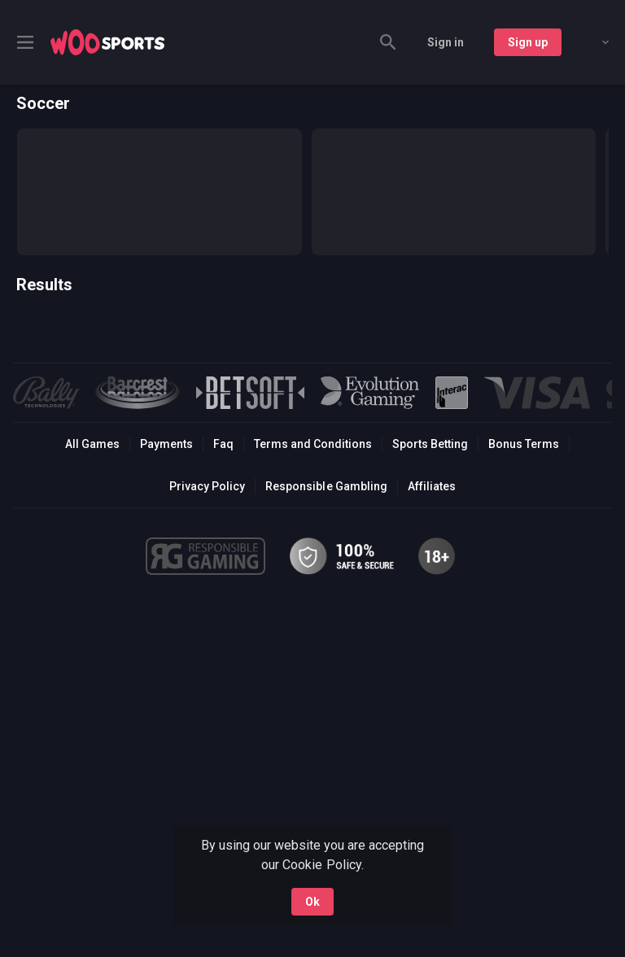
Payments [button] (166, 443)
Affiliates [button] (432, 486)
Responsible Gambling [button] (326, 486)
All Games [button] (92, 443)
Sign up (528, 42)
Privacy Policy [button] (207, 486)
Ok (312, 901)
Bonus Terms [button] (523, 443)
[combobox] (593, 42)
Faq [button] (223, 443)
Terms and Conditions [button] (313, 443)
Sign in (445, 42)
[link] (107, 42)
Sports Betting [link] (430, 443)
